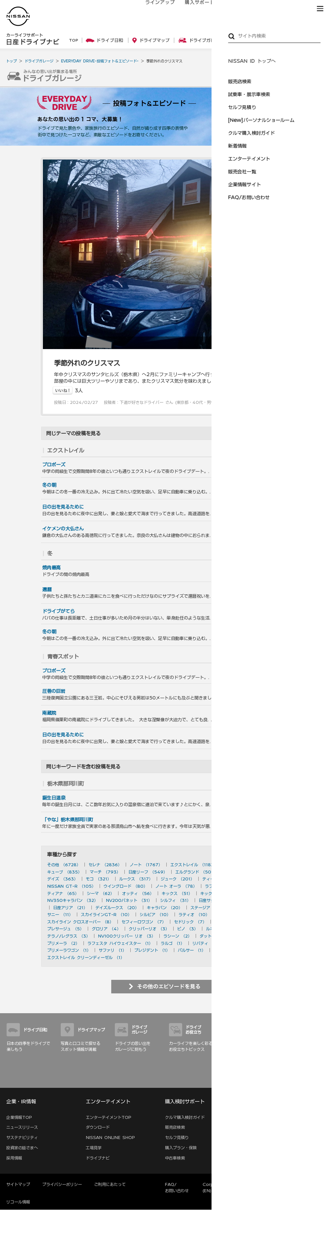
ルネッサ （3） (220, 929)
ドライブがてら (58, 611)
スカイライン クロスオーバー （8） (80, 922)
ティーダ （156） (219, 879)
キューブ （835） (64, 872)
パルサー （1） (192, 950)
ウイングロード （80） (126, 886)
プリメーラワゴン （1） (69, 950)
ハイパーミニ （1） (231, 950)
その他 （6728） (64, 865)
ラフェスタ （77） (223, 886)
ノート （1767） (146, 865)
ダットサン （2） (216, 936)
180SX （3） (256, 929)
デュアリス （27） (259, 900)
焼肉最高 (51, 567)
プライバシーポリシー (62, 1184)
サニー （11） (60, 914)
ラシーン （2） (177, 936)
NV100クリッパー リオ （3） (126, 936)
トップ (11, 61)
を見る (272, 450)
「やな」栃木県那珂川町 (67, 819)
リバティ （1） (206, 943)
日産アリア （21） (70, 907)
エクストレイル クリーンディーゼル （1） (85, 957)
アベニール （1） (244, 943)
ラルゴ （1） (172, 943)
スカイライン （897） (246, 865)
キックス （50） (216, 893)
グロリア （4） (106, 929)
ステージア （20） (208, 907)
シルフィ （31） (175, 900)
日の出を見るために (63, 507)
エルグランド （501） (196, 872)
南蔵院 (49, 713)
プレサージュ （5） (65, 929)
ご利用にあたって (110, 1184)
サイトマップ (314, 1080)
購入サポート (193, 9)
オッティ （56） (138, 893)
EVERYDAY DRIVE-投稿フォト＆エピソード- (100, 61)
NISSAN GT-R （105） (71, 886)
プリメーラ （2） (63, 943)
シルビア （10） (155, 914)
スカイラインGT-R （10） (106, 914)
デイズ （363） (62, 879)
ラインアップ (153, 9)
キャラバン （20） (164, 907)
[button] (320, 8)
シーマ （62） (100, 893)
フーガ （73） (262, 886)
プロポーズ (53, 464)
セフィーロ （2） (256, 936)
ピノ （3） (187, 929)
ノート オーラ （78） (176, 886)
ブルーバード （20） (254, 907)
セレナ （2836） (105, 865)
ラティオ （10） (194, 914)
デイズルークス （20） (117, 907)
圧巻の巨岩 (53, 691)
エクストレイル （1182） (193, 865)
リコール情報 (18, 1202)
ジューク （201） (177, 879)
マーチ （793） (105, 872)
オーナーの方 (233, 9)
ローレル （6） (228, 922)
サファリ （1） (112, 950)
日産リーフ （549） (147, 872)
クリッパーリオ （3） (149, 929)
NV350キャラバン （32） (72, 900)
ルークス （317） (136, 879)
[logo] (18, 16)
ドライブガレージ (38, 61)
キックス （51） (177, 893)
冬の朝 (49, 485)
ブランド (297, 9)
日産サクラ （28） (216, 900)
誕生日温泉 (53, 798)
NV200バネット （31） (129, 900)
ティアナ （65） (63, 893)
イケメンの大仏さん (63, 528)
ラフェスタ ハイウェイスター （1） (120, 943)
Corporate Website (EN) (224, 1187)
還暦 (46, 589)
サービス (267, 9)
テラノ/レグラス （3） (68, 936)
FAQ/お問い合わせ (177, 1187)
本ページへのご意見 (272, 1184)
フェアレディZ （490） (248, 872)
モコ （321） (98, 879)
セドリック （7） (190, 922)
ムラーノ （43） (256, 893)
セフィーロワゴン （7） (143, 922)
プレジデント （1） (152, 950)
